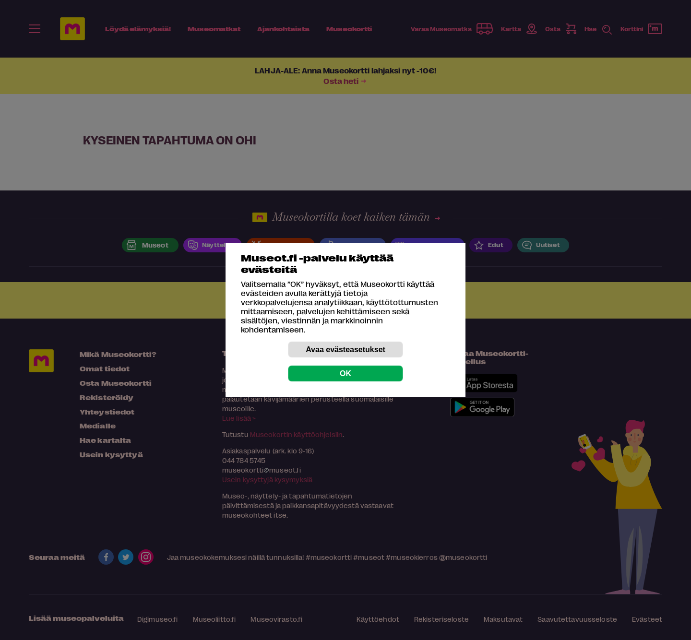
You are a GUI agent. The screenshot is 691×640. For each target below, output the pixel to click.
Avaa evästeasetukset (345, 349)
